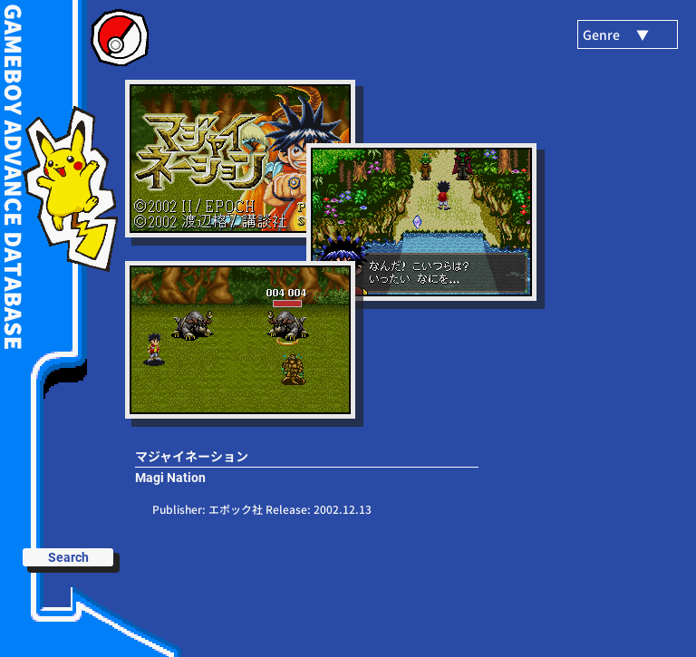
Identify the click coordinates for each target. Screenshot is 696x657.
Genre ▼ (616, 34)
